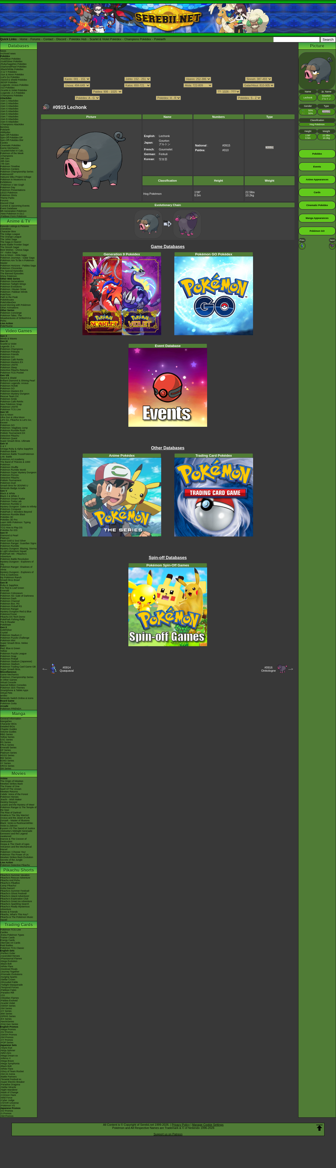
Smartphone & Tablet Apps (14, 690)
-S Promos (6, 1113)
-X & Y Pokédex (8, 72)
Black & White (7, 493)
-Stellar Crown (7, 979)
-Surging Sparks (8, 977)
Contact (48, 39)
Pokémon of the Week (11, 153)
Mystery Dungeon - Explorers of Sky (17, 563)
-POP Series (6, 1042)
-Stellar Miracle (8, 1087)
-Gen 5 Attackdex (9, 111)
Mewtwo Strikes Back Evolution (16, 857)
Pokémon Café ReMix (11, 359)
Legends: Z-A (7, 346)
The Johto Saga (8, 239)
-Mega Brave (7, 1061)
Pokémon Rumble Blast (12, 514)
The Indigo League (10, 234)
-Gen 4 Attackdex (9, 108)
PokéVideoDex (8, 302)
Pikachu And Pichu (10, 880)
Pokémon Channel (10, 601)
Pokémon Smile (8, 399)
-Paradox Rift (7, 992)
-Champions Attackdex (12, 124)
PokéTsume (6, 326)
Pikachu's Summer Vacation (15, 875)
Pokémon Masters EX (11, 362)
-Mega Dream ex (9, 1055)
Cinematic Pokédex (10, 145)
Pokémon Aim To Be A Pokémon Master (17, 261)
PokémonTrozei (8, 614)
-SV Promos (6, 1032)
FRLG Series (7, 745)
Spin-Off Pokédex (9, 135)
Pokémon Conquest (10, 509)
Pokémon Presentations (12, 190)
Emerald (4, 590)
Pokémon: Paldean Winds (14, 292)
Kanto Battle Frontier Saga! (14, 244)
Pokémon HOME (9, 386)
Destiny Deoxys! (8, 802)
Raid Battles (6, 945)
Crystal (4, 632)
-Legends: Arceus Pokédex (14, 85)
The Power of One (9, 786)
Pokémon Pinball (9, 658)
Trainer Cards (7, 937)
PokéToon (5, 294)
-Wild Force (6, 1097)
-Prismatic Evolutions (11, 974)
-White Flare (6, 966)
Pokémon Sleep (8, 367)
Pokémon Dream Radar (12, 498)
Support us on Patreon (168, 1134)
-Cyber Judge (7, 1100)
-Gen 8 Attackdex (9, 119)
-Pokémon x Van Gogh (12, 184)
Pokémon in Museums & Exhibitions (13, 180)
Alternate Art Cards (10, 942)
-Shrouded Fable (9, 982)
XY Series (5, 763)
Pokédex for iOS (9, 530)
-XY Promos (6, 1040)
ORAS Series (7, 766)
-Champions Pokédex (11, 95)
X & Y (3, 446)
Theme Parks (7, 198)
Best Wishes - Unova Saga (14, 250)
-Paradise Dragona (10, 1084)
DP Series (5, 750)
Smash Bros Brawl (10, 580)
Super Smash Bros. (10, 669)
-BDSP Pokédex (8, 82)
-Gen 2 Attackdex (9, 103)
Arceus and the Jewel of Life (15, 818)
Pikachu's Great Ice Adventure (16, 901)
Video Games (18, 331)
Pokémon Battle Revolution (14, 559)
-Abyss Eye (6, 1047)
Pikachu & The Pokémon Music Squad (16, 918)
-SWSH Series (7, 1005)
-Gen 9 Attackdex (9, 121)
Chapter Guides (8, 729)
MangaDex (6, 721)
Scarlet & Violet (8, 344)
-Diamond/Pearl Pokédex (13, 66)
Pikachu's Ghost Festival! (13, 893)
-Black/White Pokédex (11, 69)
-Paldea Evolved (9, 1000)
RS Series (5, 742)
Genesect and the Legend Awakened (14, 835)
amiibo (3, 695)
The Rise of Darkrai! (10, 812)
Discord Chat (7, 203)
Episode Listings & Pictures (14, 226)
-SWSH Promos (8, 1034)
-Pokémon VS (7, 1105)
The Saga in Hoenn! (10, 242)
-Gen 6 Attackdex (9, 114)
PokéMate (5, 624)
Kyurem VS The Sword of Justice (17, 828)
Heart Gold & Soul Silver (13, 540)
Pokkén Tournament (10, 480)
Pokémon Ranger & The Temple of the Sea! (18, 808)
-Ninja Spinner (7, 1050)
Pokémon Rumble (9, 546)
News (3, 51)
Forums (35, 39)
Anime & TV (18, 221)
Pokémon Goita (8, 703)
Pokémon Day (7, 187)
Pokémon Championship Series (16, 171)
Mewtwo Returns (9, 791)
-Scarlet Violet (7, 1003)
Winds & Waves (8, 338)
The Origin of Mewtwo (11, 781)
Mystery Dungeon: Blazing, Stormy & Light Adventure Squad (18, 550)
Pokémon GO (7, 357)
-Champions (6, 156)
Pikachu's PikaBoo (10, 883)
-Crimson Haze (8, 1095)
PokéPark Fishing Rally (12, 619)
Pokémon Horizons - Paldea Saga (18, 265)
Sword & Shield (8, 378)
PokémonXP (6, 174)
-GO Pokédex (7, 87)
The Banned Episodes (12, 273)
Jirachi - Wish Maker (11, 799)
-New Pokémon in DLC (12, 213)
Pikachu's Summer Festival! (14, 891)
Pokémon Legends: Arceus (14, 383)
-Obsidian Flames (9, 998)
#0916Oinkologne (268, 669)
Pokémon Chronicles (11, 268)
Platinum (4, 538)
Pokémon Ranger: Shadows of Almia (16, 568)
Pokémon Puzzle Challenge (14, 637)
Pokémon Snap (8, 656)
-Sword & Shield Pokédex (13, 79)
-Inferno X (5, 1058)
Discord (61, 39)
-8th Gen (4, 161)
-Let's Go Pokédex (10, 77)
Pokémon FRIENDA (10, 708)
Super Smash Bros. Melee (14, 643)
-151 (2, 995)
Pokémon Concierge (11, 313)
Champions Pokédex (137, 39)
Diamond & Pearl (9, 535)
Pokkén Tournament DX (12, 433)
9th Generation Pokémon (13, 211)
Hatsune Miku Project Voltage (15, 177)
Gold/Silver (6, 630)
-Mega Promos (8, 1029)
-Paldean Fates (8, 990)
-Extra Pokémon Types (12, 935)
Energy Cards (7, 940)
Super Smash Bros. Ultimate (15, 441)
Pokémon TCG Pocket (12, 372)
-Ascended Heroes (10, 956)
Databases (18, 46)
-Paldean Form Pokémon (13, 216)
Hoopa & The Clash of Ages (14, 844)
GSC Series (6, 739)
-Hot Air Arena (7, 1074)
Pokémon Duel (8, 483)
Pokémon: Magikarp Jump (14, 428)
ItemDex (4, 127)
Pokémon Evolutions (11, 286)
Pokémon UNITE (9, 365)
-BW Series (6, 1013)
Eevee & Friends (9, 912)
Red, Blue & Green (10, 648)
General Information (10, 718)
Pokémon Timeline (10, 166)
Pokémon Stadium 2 (11, 635)
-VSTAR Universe (9, 1103)
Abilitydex (5, 132)
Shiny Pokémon (8, 276)
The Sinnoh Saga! (9, 247)
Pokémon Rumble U (11, 504)
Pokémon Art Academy (12, 459)
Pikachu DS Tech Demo (12, 616)
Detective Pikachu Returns (14, 370)
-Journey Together (9, 971)
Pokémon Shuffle (9, 467)
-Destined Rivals (9, 969)
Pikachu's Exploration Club (14, 898)
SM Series (5, 768)
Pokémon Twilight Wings (13, 284)
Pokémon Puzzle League (13, 653)
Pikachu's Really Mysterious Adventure (15, 908)
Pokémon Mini (7, 640)
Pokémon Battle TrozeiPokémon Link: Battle (17, 455)
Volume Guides (8, 731)
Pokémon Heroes (9, 797)
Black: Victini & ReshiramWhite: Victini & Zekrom (16, 824)
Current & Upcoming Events (15, 205)
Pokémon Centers (9, 169)
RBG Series (6, 734)
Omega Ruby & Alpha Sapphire (16, 449)
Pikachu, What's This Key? (14, 914)
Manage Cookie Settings (208, 1124)
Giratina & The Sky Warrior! (14, 815)
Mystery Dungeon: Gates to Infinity (18, 506)
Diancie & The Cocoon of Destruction (13, 840)
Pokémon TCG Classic (12, 948)
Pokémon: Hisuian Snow (13, 289)
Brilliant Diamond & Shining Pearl (17, 380)
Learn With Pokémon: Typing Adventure (15, 523)
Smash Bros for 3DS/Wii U (14, 485)
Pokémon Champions (11, 349)
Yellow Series (7, 737)
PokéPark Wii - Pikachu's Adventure (13, 555)
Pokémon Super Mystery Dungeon (18, 472)
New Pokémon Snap (11, 404)
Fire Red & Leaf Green (12, 588)
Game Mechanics (9, 148)
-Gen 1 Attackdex (9, 100)
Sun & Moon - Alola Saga (13, 255)
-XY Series (6, 1011)
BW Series (6, 758)
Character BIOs (8, 724)
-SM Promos (6, 1037)
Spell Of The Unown (10, 789)
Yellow (3, 651)
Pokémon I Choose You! (13, 852)
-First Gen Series (9, 1024)
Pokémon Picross (9, 475)
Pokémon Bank (8, 451)
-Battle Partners (8, 1076)
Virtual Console (8, 682)
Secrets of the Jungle (11, 860)
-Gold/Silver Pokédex (11, 61)
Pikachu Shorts (18, 870)
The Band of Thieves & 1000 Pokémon (15, 463)
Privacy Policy (181, 1124)
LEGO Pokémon (9, 192)
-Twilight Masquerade (11, 984)
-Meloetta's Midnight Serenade (16, 831)
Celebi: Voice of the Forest (14, 794)
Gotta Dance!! (7, 888)
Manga (18, 713)
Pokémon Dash (8, 598)
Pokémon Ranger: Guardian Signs (18, 543)
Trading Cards (18, 924)
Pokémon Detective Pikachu (15, 865)
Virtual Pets (6, 693)
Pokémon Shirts (8, 195)
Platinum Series (8, 752)
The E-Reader (7, 622)
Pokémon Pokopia (9, 351)
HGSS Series (7, 755)
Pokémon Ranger (9, 609)
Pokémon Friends (9, 354)
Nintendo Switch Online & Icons (16, 698)
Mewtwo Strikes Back (11, 783)
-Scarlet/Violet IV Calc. (12, 150)
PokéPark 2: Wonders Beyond (16, 512)
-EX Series (6, 1019)
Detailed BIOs (7, 726)
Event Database (8, 208)
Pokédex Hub (78, 39)
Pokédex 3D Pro (9, 519)
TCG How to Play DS (11, 527)
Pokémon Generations (12, 281)
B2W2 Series (7, 760)
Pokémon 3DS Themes (12, 687)
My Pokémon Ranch (11, 577)
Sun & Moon (6, 414)
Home (23, 39)
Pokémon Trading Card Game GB (18, 666)
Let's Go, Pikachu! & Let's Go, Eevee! (16, 421)
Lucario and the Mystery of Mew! (17, 804)
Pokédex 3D (6, 517)
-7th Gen (4, 163)
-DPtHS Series (8, 1016)
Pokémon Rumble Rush (12, 430)
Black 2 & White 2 (9, 496)
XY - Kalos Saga (9, 252)
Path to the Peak (9, 297)
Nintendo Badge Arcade (12, 488)
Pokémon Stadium (10, 664)
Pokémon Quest (8, 438)
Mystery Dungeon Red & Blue (16, 611)
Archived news (8, 53)
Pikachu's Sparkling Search (14, 904)
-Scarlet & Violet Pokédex (13, 90)
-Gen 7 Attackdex (9, 116)
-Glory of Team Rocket (12, 1071)
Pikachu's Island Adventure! (14, 896)
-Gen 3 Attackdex (9, 106)
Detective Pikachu (9, 435)
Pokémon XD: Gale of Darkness (17, 595)
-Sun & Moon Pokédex (12, 74)
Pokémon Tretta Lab (11, 501)
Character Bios (8, 231)
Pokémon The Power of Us (14, 854)
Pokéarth (160, 39)
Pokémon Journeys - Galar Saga (17, 257)
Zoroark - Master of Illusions (15, 820)
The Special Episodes (11, 271)
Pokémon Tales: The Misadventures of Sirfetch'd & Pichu (15, 318)
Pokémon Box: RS (10, 603)
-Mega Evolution (8, 961)
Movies (19, 773)
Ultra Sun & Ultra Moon (12, 417)
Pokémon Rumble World (13, 470)
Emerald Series (8, 747)
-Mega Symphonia (9, 1063)
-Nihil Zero (5, 1053)
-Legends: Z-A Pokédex (12, 93)
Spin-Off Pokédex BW (11, 140)
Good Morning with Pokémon (15, 305)
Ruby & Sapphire (9, 585)
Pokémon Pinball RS (11, 606)
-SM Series (6, 1008)
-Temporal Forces (9, 987)
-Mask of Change (9, 1092)
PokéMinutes (7, 299)
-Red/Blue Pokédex (10, 58)
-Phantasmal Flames (11, 958)
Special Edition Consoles (13, 685)
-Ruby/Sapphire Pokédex (13, 64)
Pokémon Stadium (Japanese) (16, 661)
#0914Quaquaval (67, 669)
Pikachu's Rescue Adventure (15, 877)
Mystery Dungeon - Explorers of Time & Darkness (17, 573)
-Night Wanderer (9, 1089)
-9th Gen (4, 158)
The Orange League (11, 236)
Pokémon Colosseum (11, 593)
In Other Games (8, 679)
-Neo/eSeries (7, 1021)
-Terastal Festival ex (10, 1079)
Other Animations (9, 307)
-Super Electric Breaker (12, 1082)
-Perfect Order (7, 953)
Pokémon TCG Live (10, 409)
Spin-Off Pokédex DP (11, 137)
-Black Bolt (6, 963)
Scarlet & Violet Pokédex (105, 39)
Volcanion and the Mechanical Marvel (16, 848)
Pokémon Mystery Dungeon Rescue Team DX (14, 395)
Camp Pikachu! (8, 885)
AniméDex (5, 229)
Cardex (4, 142)
